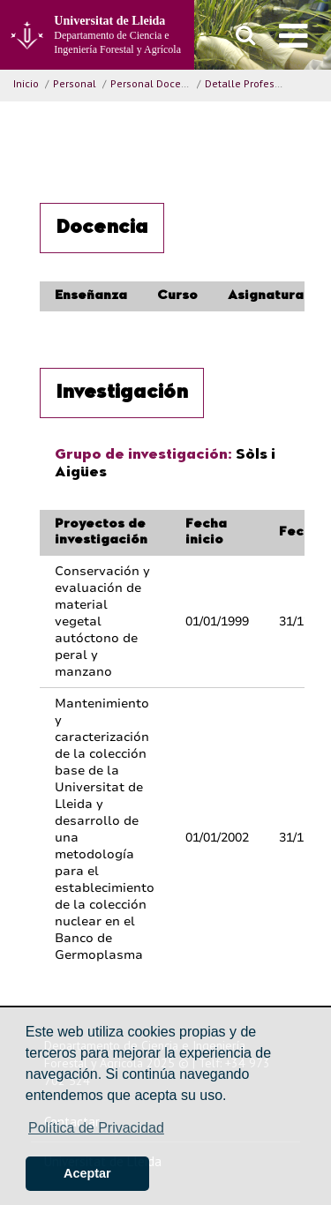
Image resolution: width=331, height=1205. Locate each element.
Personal (74, 83)
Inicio (26, 83)
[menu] (293, 35)
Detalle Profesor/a (249, 83)
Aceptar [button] (87, 1173)
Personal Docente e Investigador (189, 83)
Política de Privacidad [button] (96, 1127)
